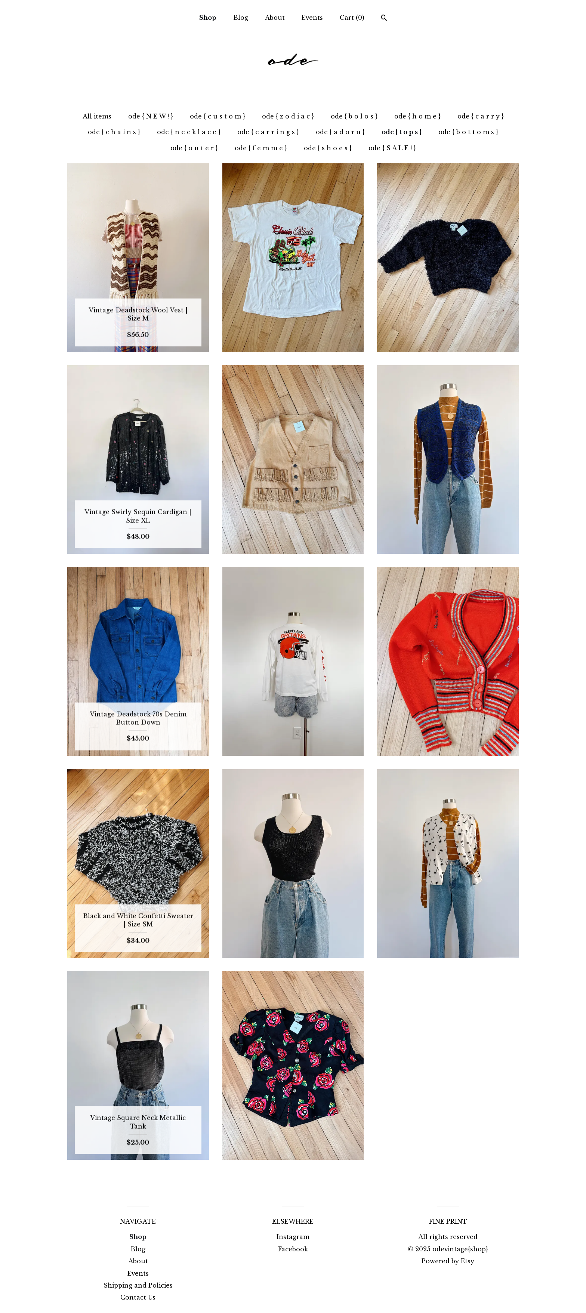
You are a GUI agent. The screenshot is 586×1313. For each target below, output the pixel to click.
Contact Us (137, 1297)
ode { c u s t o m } (217, 116)
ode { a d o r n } (340, 132)
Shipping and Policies (138, 1285)
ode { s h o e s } (328, 148)
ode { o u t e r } (194, 148)
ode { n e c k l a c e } (188, 132)
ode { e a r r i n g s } (268, 132)
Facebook (293, 1249)
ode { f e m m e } (261, 148)
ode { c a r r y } (480, 116)
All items (97, 116)
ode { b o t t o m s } (468, 132)
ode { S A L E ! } (392, 148)
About (275, 17)
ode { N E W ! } (150, 116)
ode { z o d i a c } (288, 116)
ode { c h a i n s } (114, 132)
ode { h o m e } (417, 116)
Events (312, 17)
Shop (207, 17)
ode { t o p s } (402, 132)
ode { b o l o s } (354, 116)
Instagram (293, 1236)
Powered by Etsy (448, 1261)
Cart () (352, 17)
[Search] (384, 19)
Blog (240, 17)
